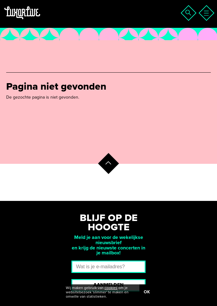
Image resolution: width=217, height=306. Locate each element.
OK (147, 292)
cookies (110, 288)
